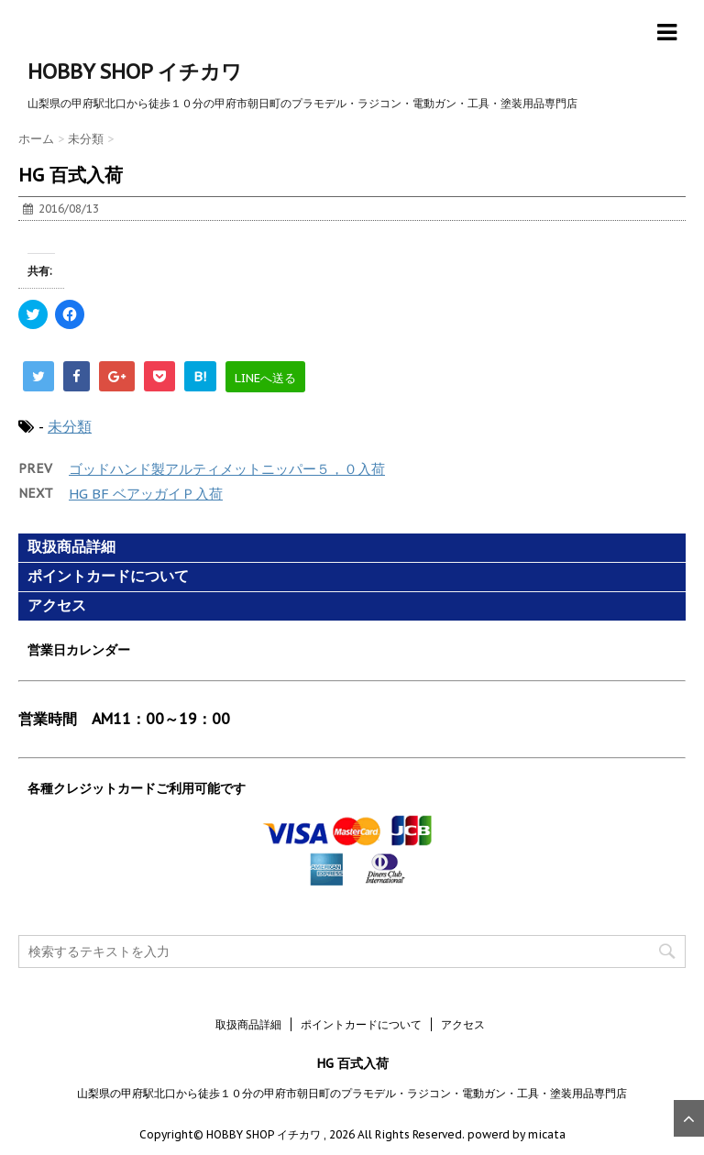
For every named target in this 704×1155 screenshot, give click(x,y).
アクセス (57, 605)
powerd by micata (515, 1134)
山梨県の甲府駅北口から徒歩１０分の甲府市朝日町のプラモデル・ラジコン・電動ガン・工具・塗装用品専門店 (352, 1093)
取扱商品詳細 (72, 547)
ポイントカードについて (108, 576)
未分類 (70, 426)
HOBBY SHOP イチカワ (135, 71)
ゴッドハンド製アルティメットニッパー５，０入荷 (227, 469)
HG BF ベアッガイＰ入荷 (146, 493)
